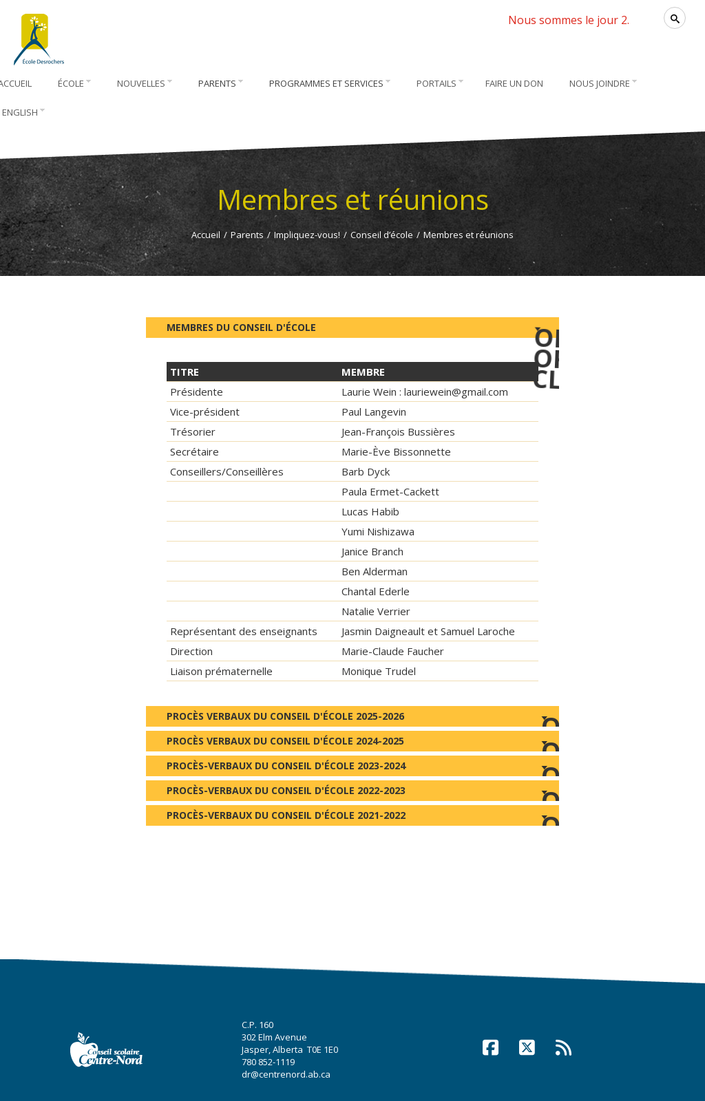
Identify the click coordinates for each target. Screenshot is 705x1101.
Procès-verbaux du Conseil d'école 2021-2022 (352, 817)
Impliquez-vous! (307, 234)
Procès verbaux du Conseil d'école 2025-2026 (352, 718)
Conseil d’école (381, 234)
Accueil (205, 234)
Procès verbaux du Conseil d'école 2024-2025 (352, 742)
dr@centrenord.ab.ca (286, 1074)
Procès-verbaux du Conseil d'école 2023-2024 (352, 767)
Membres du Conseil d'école (363, 325)
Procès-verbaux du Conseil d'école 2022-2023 (352, 792)
